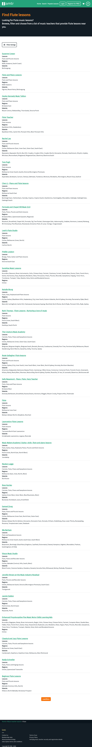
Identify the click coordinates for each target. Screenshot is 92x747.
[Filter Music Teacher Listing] (9, 44)
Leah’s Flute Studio (9, 230)
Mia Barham (6, 530)
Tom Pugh (6, 162)
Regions (4, 61)
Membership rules (7, 737)
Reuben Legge (7, 464)
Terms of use (33, 735)
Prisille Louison (8, 252)
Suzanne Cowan (8, 53)
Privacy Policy (33, 737)
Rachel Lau (6, 138)
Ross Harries (7, 485)
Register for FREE (74, 4)
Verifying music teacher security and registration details (45, 739)
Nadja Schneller (8, 659)
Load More (46, 699)
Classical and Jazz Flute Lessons (15, 638)
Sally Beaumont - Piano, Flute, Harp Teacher (20, 379)
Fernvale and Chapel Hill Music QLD (16, 207)
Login (63, 4)
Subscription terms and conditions (12, 741)
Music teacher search (14, 721)
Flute (4, 400)
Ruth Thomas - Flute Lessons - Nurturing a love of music (24, 310)
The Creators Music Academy (13, 332)
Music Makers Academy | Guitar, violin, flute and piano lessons (26, 443)
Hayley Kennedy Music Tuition (14, 96)
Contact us (5, 735)
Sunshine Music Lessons (11, 268)
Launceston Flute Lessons (12, 421)
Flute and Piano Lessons (12, 75)
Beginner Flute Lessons (11, 676)
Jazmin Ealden (8, 596)
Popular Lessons (53, 4)
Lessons (4, 56)
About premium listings (9, 739)
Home (39, 4)
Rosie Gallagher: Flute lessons (14, 355)
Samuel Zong (7, 506)
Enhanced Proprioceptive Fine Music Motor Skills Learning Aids (27, 617)
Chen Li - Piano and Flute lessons (15, 183)
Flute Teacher (7, 117)
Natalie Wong (7, 289)
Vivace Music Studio (10, 553)
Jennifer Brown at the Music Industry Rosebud (20, 575)
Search (44, 4)
